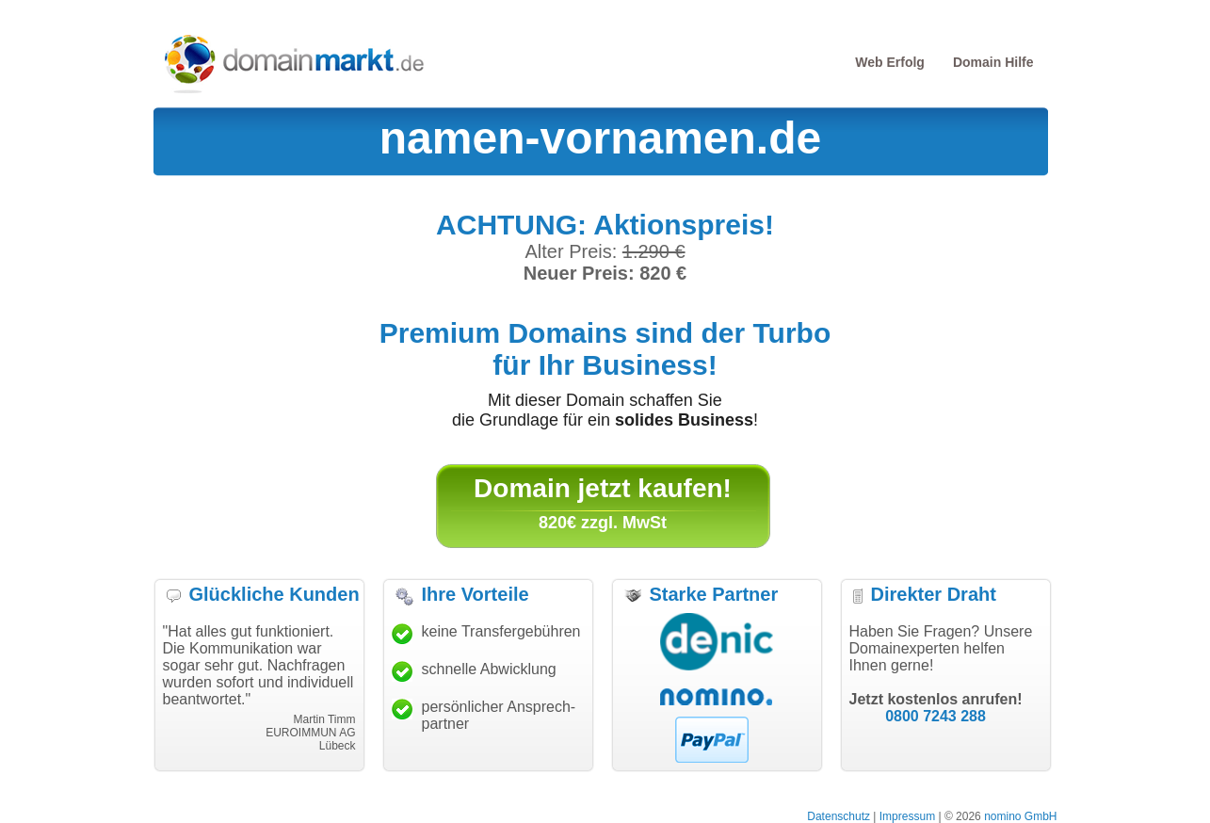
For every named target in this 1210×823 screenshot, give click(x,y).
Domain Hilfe (993, 62)
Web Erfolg (890, 62)
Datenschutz (838, 816)
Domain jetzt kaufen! (603, 488)
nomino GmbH (1020, 816)
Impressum (907, 816)
